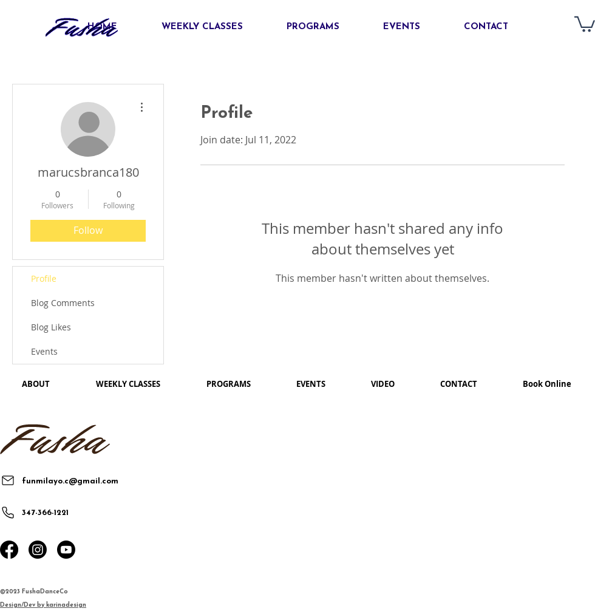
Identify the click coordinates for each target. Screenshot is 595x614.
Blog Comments (63, 303)
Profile (43, 278)
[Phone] (7, 512)
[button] (584, 23)
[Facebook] (9, 550)
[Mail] (7, 480)
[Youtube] (66, 550)
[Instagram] (38, 550)
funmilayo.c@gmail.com (70, 481)
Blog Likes (51, 327)
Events (44, 351)
